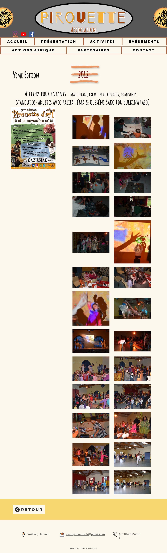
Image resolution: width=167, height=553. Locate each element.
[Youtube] (23, 34)
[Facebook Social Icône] (31, 34)
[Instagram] (15, 34)
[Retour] (29, 509)
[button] (58, 41)
